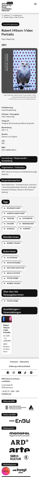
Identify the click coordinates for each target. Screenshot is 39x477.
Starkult (11, 229)
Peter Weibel (13, 278)
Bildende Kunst (14, 208)
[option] (7, 335)
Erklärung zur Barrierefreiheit (19, 366)
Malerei (10, 224)
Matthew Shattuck (15, 268)
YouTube (19, 372)
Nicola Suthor (13, 273)
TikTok (25, 372)
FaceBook (8, 372)
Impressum (14, 362)
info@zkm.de (6, 394)
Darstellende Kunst (16, 213)
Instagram (14, 372)
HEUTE (5, 471)
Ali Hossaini (12, 258)
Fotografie (27, 218)
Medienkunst (28, 224)
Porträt (26, 229)
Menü (35, 4)
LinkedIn (31, 372)
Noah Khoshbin (13, 263)
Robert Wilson (13, 243)
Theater (10, 218)
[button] (19, 70)
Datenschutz (24, 362)
